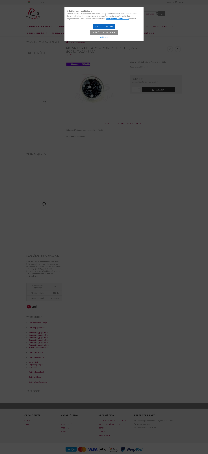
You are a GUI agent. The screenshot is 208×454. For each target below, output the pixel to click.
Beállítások (104, 37)
